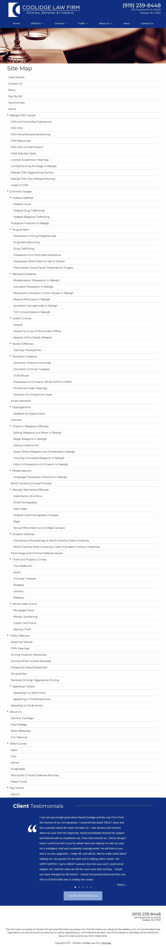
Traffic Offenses (20, 635)
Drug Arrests (20, 229)
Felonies (16, 420)
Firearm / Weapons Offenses (30, 426)
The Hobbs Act (22, 565)
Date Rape (20, 508)
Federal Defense (22, 197)
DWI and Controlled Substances (31, 121)
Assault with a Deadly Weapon (32, 337)
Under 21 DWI (19, 185)
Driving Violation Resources (28, 654)
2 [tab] (79, 887)
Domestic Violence (24, 356)
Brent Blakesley (21, 730)
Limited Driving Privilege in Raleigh (34, 166)
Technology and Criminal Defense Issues (37, 553)
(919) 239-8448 (142, 5)
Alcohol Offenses (23, 343)
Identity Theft (22, 629)
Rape (16, 521)
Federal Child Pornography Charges (35, 515)
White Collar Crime (24, 604)
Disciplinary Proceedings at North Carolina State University (51, 540)
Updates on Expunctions (29, 413)
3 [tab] (83, 887)
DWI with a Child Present (27, 147)
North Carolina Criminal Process (31, 483)
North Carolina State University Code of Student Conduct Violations (56, 546)
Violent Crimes (21, 318)
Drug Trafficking (23, 248)
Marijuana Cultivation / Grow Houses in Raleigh (43, 293)
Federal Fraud (22, 204)
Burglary (18, 584)
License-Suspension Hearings (30, 159)
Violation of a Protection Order (33, 394)
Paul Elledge (19, 724)
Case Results (16, 77)
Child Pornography (25, 502)
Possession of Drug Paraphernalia (34, 236)
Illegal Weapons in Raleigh (30, 439)
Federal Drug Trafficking (28, 210)
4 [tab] (87, 887)
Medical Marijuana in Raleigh (31, 299)
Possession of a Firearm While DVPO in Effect (42, 381)
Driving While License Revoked (31, 661)
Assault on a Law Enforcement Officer (37, 331)
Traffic (83, 23)
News (126, 23)
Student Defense (23, 534)
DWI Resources (21, 140)
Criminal (61, 23)
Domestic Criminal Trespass (31, 369)
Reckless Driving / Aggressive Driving (35, 680)
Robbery (18, 597)
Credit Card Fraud (24, 623)
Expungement (21, 407)
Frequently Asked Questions (29, 667)
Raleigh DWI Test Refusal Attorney (33, 178)
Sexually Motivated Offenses (30, 489)
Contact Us (147, 23)
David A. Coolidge (22, 718)
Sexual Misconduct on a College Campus (39, 527)
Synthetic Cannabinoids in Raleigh (35, 305)
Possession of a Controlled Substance (37, 255)
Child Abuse (21, 375)
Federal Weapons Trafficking (31, 216)
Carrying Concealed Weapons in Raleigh (38, 458)
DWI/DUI (37, 23)
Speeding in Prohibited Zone (31, 699)
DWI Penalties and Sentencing (30, 134)
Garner (15, 762)
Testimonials (16, 102)
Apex (14, 749)
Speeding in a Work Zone (29, 692)
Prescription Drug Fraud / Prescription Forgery (43, 267)
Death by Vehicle (22, 642)
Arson (17, 572)
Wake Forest (19, 781)
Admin (15, 794)
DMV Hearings (20, 648)
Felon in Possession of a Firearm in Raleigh (40, 464)
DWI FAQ (17, 128)
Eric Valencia (19, 737)
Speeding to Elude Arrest (27, 705)
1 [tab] (75, 887)
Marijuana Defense (24, 274)
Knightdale (18, 769)
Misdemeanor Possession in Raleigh (36, 280)
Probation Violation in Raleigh (30, 223)
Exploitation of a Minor (27, 496)
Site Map (106, 943)
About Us (106, 23)
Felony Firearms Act (26, 445)
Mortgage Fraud (23, 610)
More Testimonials (83, 895)
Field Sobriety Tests (23, 153)
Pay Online (17, 788)
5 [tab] (90, 887)
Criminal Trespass (24, 578)
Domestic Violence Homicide (32, 362)
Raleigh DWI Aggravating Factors (32, 172)
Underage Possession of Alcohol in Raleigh (40, 477)
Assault (18, 324)
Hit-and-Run (19, 673)
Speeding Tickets (23, 686)
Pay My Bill (15, 96)
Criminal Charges (21, 191)
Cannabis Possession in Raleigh (33, 286)
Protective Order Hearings (30, 388)
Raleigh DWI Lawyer (23, 115)
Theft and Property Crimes (29, 559)
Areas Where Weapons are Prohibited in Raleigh (44, 451)
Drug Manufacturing (26, 242)
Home (16, 23)
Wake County (18, 743)
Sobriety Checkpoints (27, 350)
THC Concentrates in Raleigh (31, 312)
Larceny (18, 591)
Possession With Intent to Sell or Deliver (39, 261)
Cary (13, 756)
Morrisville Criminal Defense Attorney (35, 775)
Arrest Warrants (21, 400)
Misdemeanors (21, 470)
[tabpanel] (83, 849)
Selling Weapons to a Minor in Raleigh (37, 432)
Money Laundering (25, 616)
